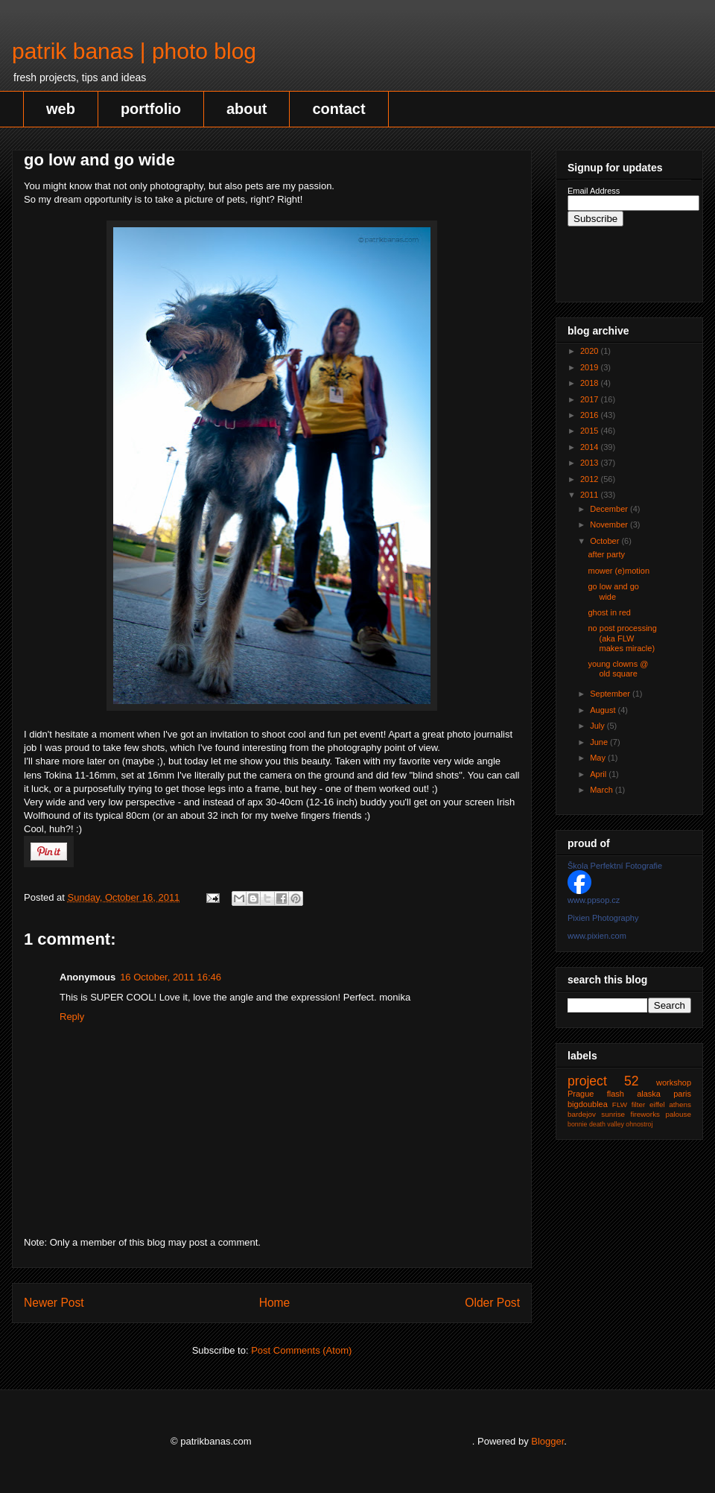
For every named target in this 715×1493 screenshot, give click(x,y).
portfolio (151, 109)
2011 (590, 494)
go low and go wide (613, 591)
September (611, 693)
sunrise (613, 1114)
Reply (72, 1016)
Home (274, 1302)
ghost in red (609, 612)
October (605, 540)
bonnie (577, 1124)
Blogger (547, 1441)
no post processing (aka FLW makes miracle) (622, 638)
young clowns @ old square (618, 668)
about (246, 109)
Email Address (594, 190)
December (610, 508)
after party (606, 554)
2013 (590, 462)
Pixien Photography (603, 917)
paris (682, 1093)
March (602, 789)
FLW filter (628, 1104)
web (60, 109)
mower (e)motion (618, 570)
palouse (678, 1114)
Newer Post (54, 1302)
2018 (590, 382)
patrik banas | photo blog (134, 51)
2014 (590, 447)
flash (615, 1093)
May (599, 757)
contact (338, 109)
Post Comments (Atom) (301, 1350)
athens (680, 1104)
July (598, 725)
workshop (673, 1082)
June (600, 742)
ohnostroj (639, 1124)
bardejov (582, 1114)
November (610, 524)
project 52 (603, 1081)
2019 (590, 367)
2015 (590, 430)
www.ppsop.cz (594, 900)
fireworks (646, 1114)
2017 (590, 399)
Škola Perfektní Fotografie (615, 865)
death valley (606, 1124)
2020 (590, 350)
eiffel (657, 1104)
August (603, 710)
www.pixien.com (597, 935)
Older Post (492, 1302)
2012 (590, 479)
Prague (581, 1093)
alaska (649, 1093)
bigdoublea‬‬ (588, 1104)
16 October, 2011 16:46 (170, 977)
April (599, 774)
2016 (590, 415)
